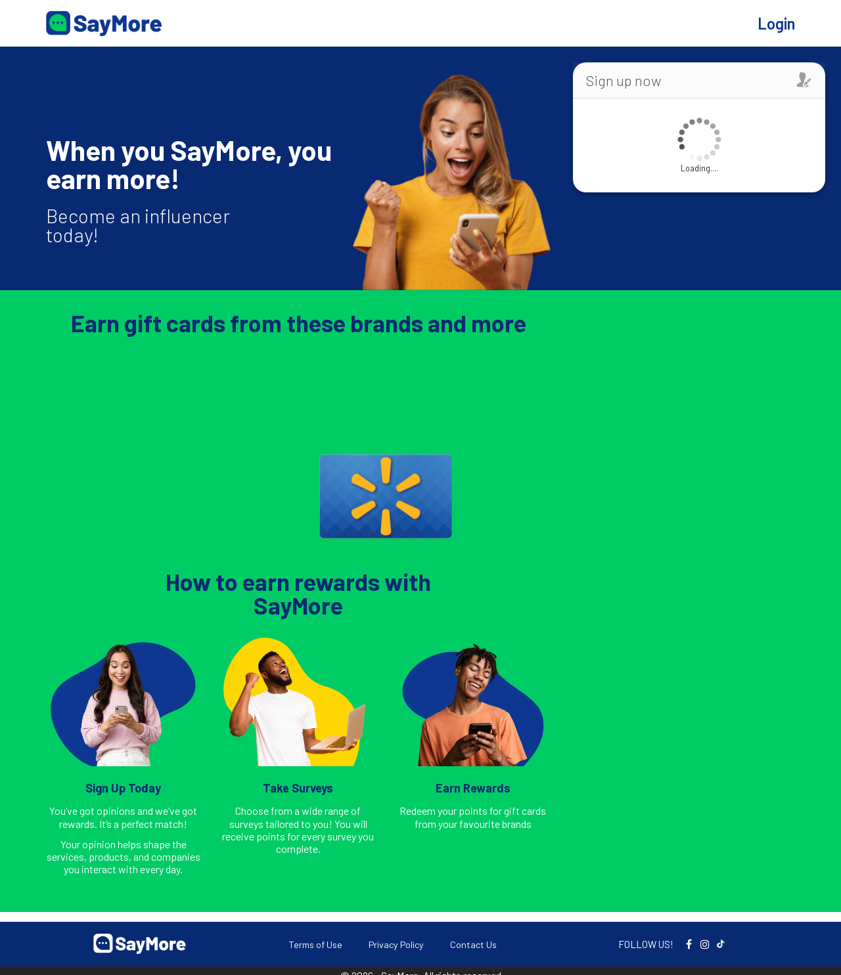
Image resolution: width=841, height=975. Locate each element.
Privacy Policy (396, 944)
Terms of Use (315, 944)
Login (776, 23)
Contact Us (473, 944)
